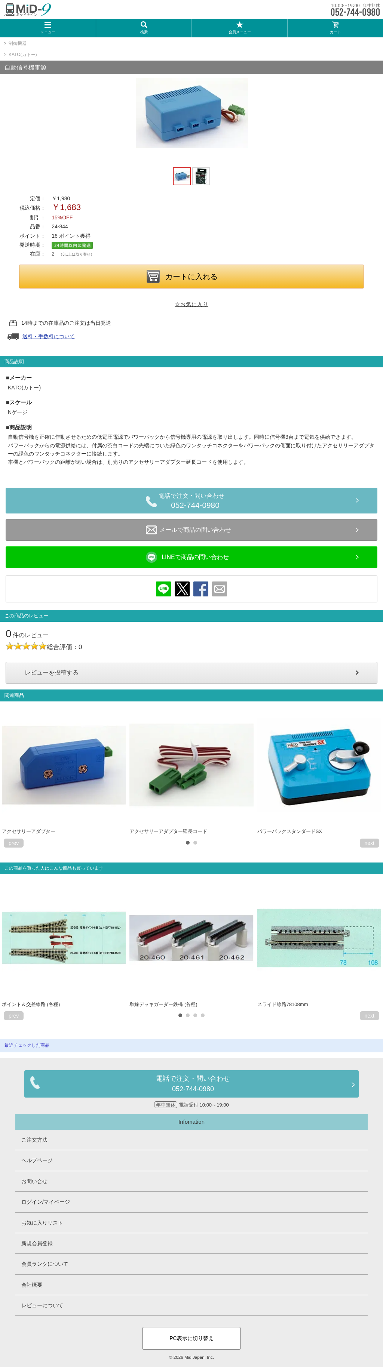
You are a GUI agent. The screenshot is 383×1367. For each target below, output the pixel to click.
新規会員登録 (37, 1243)
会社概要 (31, 1285)
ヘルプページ (37, 1160)
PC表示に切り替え (191, 1338)
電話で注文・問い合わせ (195, 502)
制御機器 (18, 43)
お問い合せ (34, 1181)
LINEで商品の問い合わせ (187, 557)
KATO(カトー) (23, 54)
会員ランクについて (44, 1264)
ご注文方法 (34, 1140)
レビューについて (42, 1305)
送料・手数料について (48, 336)
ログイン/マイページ (45, 1202)
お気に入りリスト (42, 1223)
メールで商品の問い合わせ (188, 530)
